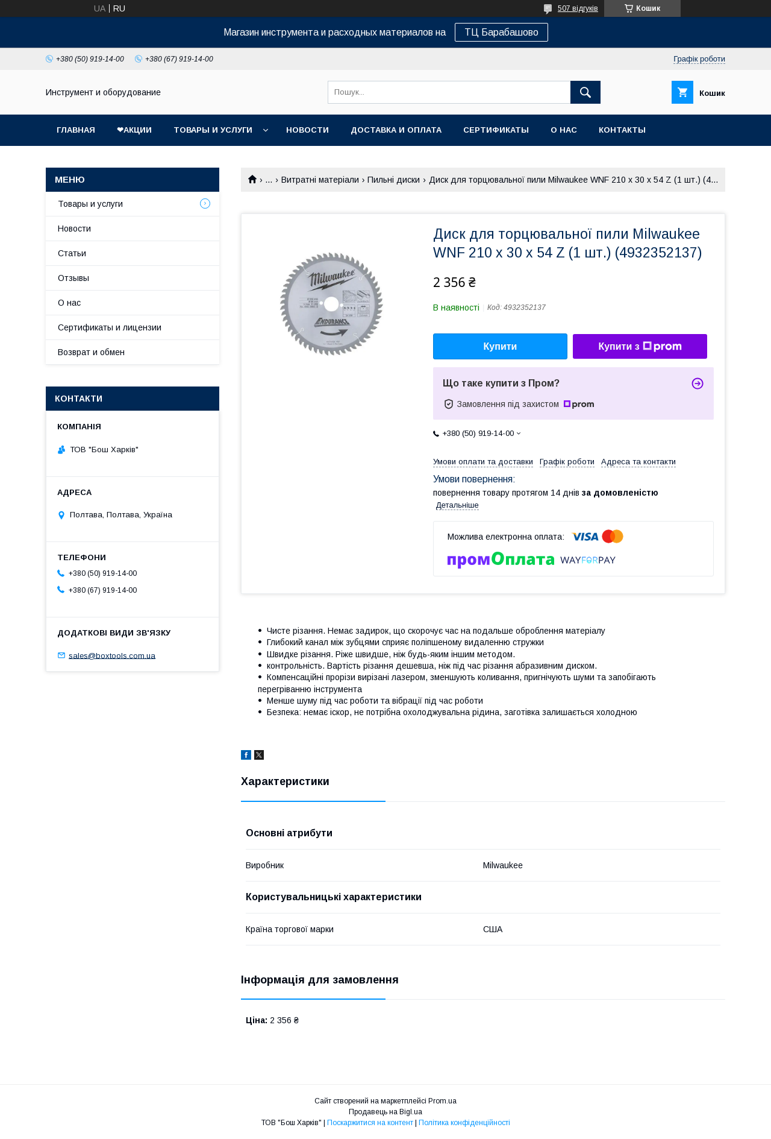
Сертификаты (496, 129)
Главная (76, 129)
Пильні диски (393, 180)
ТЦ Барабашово (501, 32)
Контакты (622, 129)
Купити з (639, 346)
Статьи (72, 253)
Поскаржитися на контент (370, 1122)
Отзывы (73, 278)
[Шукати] (585, 92)
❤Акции (134, 129)
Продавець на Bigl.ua (385, 1112)
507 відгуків (578, 8)
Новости (307, 129)
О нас (564, 129)
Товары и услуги (212, 129)
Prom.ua (442, 1101)
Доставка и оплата (396, 129)
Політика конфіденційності (464, 1122)
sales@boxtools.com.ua (112, 655)
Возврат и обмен (91, 352)
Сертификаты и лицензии (109, 327)
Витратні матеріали (320, 180)
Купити (500, 346)
